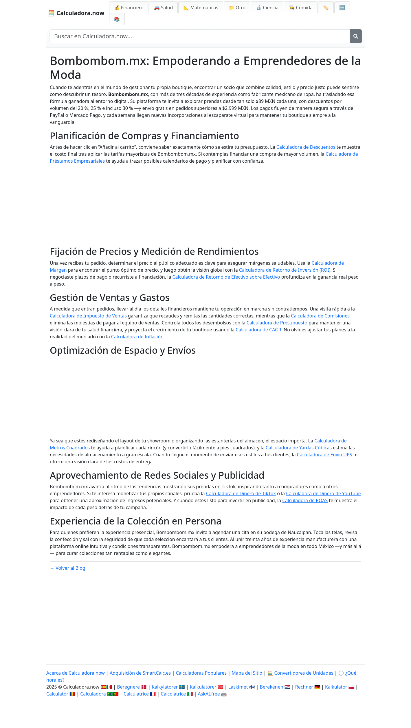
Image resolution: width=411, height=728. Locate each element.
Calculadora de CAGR (258, 329)
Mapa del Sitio (247, 673)
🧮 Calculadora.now (76, 13)
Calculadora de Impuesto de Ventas (88, 316)
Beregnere (128, 687)
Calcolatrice (173, 694)
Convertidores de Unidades (303, 673)
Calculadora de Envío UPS (324, 454)
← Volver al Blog (67, 568)
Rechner (304, 687)
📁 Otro (237, 7)
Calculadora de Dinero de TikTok (241, 493)
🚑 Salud (163, 7)
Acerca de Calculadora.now (75, 673)
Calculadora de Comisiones (320, 316)
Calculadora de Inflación (137, 336)
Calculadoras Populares (201, 673)
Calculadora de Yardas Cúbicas (299, 447)
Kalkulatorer (203, 687)
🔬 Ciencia (267, 7)
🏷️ (326, 7)
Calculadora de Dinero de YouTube (323, 493)
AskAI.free (209, 694)
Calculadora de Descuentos (305, 147)
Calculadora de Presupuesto (277, 322)
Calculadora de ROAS (305, 500)
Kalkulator (336, 687)
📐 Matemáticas (200, 7)
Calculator (57, 694)
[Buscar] (356, 36)
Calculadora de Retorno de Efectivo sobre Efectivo (226, 277)
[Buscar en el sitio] (199, 36)
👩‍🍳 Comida (301, 7)
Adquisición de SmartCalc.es (140, 673)
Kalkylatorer (165, 687)
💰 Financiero (129, 7)
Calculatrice (136, 694)
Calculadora (93, 694)
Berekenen (271, 687)
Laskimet (238, 687)
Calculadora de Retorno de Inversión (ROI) (285, 270)
